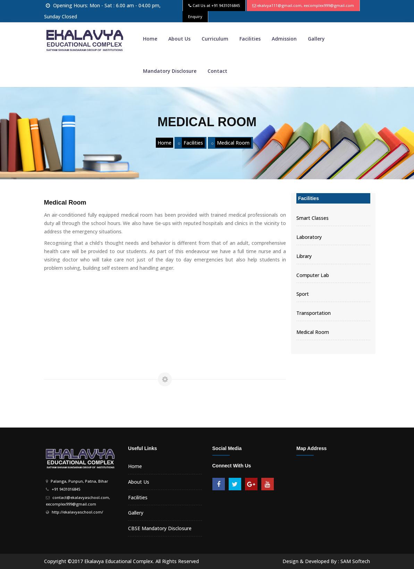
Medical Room (233, 142)
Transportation (313, 313)
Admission (284, 38)
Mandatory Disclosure (169, 71)
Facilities (250, 38)
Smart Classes (312, 218)
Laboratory (309, 237)
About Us (179, 38)
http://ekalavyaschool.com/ (77, 512)
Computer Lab (312, 275)
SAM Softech (355, 561)
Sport (302, 294)
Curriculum (215, 38)
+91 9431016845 (225, 5)
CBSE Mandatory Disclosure (160, 528)
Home (150, 38)
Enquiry (195, 16)
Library (304, 256)
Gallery (316, 38)
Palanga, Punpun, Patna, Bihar (79, 481)
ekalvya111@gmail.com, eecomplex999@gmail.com (305, 5)
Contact (217, 71)
